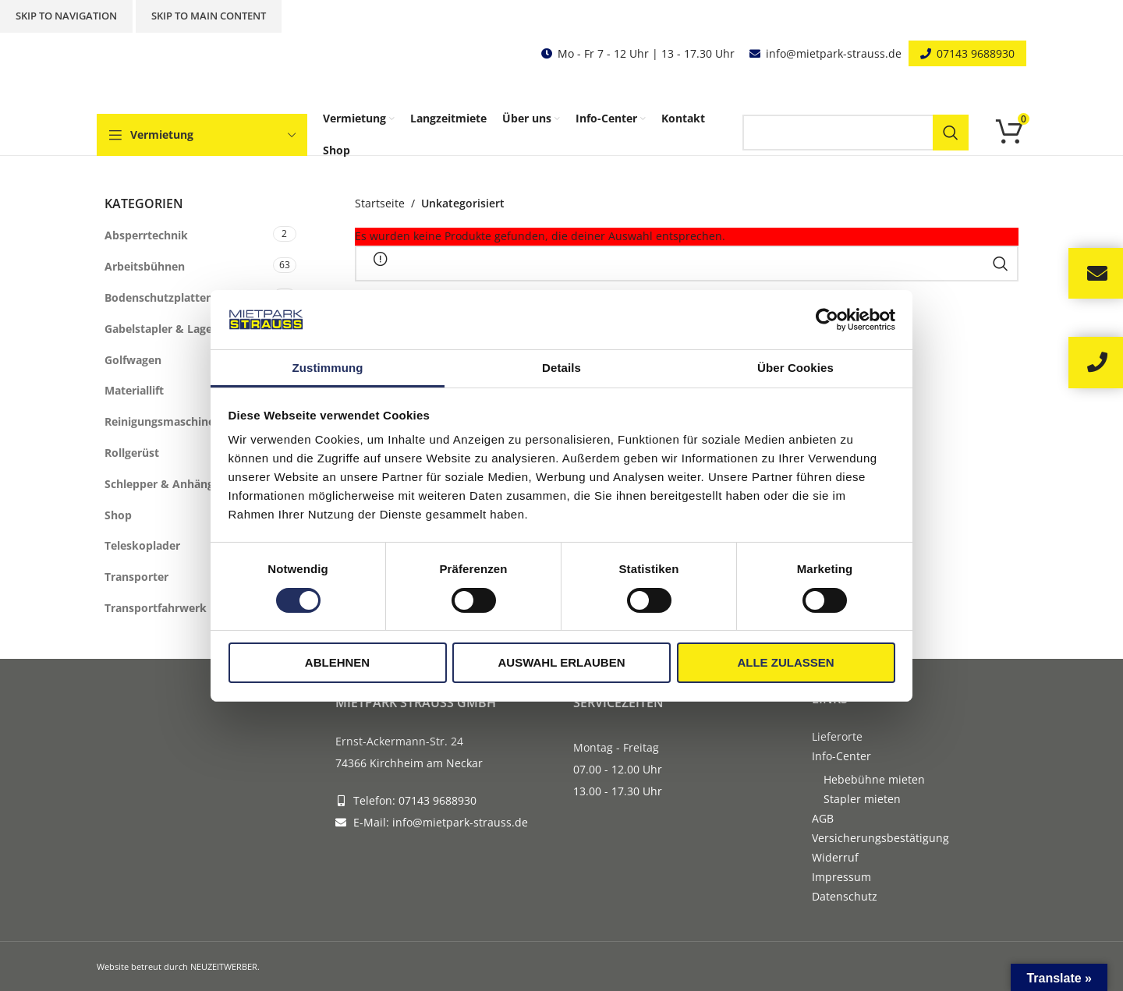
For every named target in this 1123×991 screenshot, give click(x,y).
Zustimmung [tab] (327, 367)
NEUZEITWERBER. (225, 966)
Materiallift (134, 390)
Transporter (136, 576)
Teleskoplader (142, 545)
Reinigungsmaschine (159, 421)
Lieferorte (837, 736)
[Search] (855, 132)
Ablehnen (337, 662)
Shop (118, 515)
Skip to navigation (66, 16)
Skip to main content (208, 16)
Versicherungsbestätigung (880, 838)
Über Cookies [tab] (795, 367)
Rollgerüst (132, 452)
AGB (823, 818)
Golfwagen (133, 359)
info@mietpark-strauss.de (834, 53)
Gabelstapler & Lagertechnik (181, 328)
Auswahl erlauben (561, 662)
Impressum (841, 877)
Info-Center (841, 756)
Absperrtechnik (146, 235)
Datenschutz (844, 896)
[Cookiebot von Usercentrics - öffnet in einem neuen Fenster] (827, 319)
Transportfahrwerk (156, 607)
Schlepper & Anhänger (165, 483)
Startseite (380, 203)
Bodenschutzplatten (159, 297)
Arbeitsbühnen (145, 266)
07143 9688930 (976, 53)
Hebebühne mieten (874, 779)
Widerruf (835, 857)
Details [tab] (561, 367)
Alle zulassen (785, 662)
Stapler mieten (862, 799)
